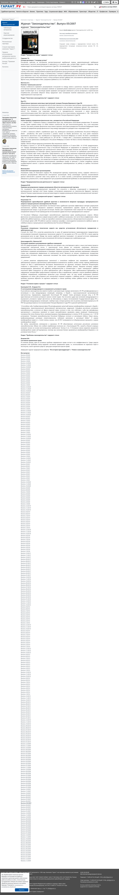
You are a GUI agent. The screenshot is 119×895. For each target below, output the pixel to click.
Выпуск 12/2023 (26, 410)
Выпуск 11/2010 (26, 722)
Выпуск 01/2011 (26, 718)
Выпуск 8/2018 (25, 537)
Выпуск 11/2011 (26, 698)
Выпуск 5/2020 (25, 496)
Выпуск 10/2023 (26, 414)
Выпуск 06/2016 (26, 589)
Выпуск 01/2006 (26, 833)
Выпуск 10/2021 (26, 462)
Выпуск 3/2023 (25, 428)
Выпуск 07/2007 (26, 799)
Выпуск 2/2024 (25, 406)
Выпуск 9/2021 (25, 464)
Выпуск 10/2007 (26, 793)
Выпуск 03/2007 (26, 807)
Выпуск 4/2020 (25, 498)
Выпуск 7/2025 (25, 373)
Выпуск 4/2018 (25, 545)
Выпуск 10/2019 (26, 510)
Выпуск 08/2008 (26, 773)
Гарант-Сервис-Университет (36, 891)
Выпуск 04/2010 (26, 736)
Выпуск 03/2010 (26, 738)
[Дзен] (80, 2)
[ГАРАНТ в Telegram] (86, 2)
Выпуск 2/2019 (25, 525)
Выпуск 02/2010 (26, 740)
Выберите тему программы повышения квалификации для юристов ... (8, 172)
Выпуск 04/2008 (26, 781)
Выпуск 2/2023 (25, 430)
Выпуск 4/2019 (25, 521)
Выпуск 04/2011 (26, 712)
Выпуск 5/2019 (25, 519)
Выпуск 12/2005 (26, 835)
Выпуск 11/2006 (26, 815)
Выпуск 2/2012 (25, 692)
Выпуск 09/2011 (26, 702)
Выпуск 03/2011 (26, 714)
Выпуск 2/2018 (25, 549)
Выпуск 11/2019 (26, 508)
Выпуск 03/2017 (26, 571)
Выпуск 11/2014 (26, 627)
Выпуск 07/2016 (26, 587)
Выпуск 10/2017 (26, 557)
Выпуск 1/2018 (25, 551)
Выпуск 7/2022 (25, 444)
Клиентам (63, 2)
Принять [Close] (21, 890)
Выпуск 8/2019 (25, 514)
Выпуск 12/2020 (26, 482)
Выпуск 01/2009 (26, 765)
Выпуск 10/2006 (26, 817)
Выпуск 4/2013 (25, 664)
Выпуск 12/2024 (26, 387)
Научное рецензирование (9, 34)
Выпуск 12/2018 (26, 529)
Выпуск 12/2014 (26, 625)
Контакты (5, 67)
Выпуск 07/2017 (26, 563)
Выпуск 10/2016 (26, 581)
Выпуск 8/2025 (25, 371)
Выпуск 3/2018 (25, 547)
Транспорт (83, 11)
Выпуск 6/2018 (25, 541)
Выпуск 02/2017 (26, 573)
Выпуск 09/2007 (26, 795)
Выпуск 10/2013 (26, 652)
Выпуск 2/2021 (25, 478)
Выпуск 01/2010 (26, 742)
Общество (92, 11)
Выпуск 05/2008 (26, 779)
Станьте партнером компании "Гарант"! (8, 48)
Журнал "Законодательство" (8, 23)
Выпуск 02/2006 (26, 831)
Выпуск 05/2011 (26, 710)
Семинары (40, 2)
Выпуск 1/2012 (25, 694)
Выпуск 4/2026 (25, 355)
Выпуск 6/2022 (25, 446)
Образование (73, 11)
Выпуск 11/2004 (26, 860)
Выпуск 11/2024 (26, 389)
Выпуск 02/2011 (26, 716)
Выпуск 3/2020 (25, 500)
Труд (46, 11)
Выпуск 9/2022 (25, 440)
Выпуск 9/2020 (25, 488)
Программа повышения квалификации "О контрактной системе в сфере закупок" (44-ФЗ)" (9, 120)
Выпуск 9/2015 (25, 607)
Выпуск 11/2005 (26, 837)
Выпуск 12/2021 (26, 458)
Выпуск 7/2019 (25, 516)
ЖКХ (65, 11)
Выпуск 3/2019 (25, 523)
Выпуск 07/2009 (26, 753)
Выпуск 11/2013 (26, 650)
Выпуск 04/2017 (26, 569)
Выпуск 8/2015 (25, 609)
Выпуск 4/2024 (25, 403)
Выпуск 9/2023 (25, 416)
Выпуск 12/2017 (26, 553)
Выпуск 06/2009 (26, 755)
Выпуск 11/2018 (26, 531)
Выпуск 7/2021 (25, 468)
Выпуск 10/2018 (26, 533)
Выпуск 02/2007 (26, 809)
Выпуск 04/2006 (26, 827)
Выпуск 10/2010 (26, 724)
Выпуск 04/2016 (26, 593)
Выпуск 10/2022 (26, 438)
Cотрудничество (7, 38)
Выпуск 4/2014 (25, 640)
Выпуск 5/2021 (25, 472)
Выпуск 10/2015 (26, 605)
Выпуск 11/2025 (26, 365)
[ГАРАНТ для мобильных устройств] (75, 2)
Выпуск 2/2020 (25, 502)
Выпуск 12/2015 (26, 601)
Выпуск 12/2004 (26, 858)
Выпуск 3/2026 (25, 357)
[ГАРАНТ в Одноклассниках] (92, 2)
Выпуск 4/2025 (25, 379)
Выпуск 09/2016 (26, 583)
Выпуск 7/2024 (25, 397)
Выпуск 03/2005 (26, 853)
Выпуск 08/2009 (26, 751)
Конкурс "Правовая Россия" (8, 62)
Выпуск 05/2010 (26, 734)
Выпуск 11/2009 (26, 745)
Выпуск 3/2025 (25, 381)
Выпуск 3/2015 (25, 619)
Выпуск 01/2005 (26, 856)
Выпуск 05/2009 (26, 757)
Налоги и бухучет (22, 11)
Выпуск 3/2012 (25, 690)
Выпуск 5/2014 (25, 638)
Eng (114, 2)
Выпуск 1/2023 (25, 432)
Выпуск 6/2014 (25, 636)
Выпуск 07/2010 (26, 730)
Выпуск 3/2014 (25, 642)
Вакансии (13, 2)
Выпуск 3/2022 (25, 452)
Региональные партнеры (7, 43)
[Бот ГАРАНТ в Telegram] (89, 2)
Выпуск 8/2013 (25, 656)
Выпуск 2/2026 (25, 359)
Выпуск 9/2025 (25, 369)
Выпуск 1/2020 (25, 504)
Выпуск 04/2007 (26, 805)
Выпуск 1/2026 (25, 361)
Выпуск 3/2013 (25, 666)
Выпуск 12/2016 (26, 577)
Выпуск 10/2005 (26, 839)
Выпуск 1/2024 (25, 408)
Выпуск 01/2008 (26, 787)
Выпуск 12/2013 (26, 648)
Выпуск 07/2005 (26, 845)
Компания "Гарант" (8, 19)
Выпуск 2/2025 (25, 383)
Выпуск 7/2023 (25, 420)
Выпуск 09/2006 (26, 819)
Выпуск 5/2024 (25, 401)
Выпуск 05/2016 (26, 591)
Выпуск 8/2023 (25, 418)
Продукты (21, 2)
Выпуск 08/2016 (26, 585)
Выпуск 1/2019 (25, 527)
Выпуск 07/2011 (26, 706)
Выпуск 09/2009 (26, 749)
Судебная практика (8, 11)
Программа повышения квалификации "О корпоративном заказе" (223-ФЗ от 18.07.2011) (9, 151)
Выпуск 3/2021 (25, 476)
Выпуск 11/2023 (26, 412)
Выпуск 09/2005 (26, 841)
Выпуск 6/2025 (25, 375)
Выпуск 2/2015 (25, 621)
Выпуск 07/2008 (26, 775)
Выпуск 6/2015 (25, 613)
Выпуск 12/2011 (26, 696)
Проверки (112, 11)
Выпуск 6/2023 (25, 422)
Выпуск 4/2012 (25, 688)
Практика (39, 11)
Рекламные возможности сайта (89, 882)
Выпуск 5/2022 (25, 448)
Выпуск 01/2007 (26, 811)
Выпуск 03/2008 (26, 783)
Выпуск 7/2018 (25, 539)
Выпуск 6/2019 (25, 517)
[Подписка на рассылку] (72, 2)
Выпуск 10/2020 (26, 486)
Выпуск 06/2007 (26, 801)
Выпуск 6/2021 (25, 470)
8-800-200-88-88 (84, 872)
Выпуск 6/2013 (25, 660)
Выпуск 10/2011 (26, 700)
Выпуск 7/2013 (25, 658)
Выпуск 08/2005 (26, 843)
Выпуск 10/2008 (26, 769)
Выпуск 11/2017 (26, 555)
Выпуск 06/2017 (26, 565)
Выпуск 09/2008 (26, 771)
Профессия (103, 11)
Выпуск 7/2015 (25, 611)
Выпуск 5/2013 (25, 662)
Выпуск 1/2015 (25, 623)
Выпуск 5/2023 (25, 424)
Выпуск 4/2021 (25, 474)
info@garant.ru (51, 888)
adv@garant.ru (111, 880)
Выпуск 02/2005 (26, 855)
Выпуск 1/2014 (25, 646)
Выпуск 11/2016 (26, 579)
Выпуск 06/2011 (26, 708)
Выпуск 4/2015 (25, 617)
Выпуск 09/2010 (26, 726)
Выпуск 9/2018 (25, 535)
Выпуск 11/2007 (26, 791)
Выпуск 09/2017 (26, 559)
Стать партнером (52, 2)
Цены (28, 2)
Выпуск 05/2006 (26, 825)
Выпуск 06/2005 (26, 847)
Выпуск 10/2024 (26, 391)
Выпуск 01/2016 (26, 599)
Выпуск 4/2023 (25, 426)
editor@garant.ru (108, 877)
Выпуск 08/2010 (26, 728)
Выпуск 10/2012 (26, 676)
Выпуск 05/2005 (26, 849)
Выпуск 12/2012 (26, 672)
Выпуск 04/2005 (26, 851)
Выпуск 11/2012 (26, 674)
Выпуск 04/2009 (26, 759)
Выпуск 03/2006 (26, 829)
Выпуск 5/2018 (25, 543)
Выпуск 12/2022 (26, 434)
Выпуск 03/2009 (26, 761)
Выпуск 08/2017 (26, 561)
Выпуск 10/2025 (26, 367)
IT (97, 11)
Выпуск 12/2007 (26, 789)
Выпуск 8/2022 (25, 442)
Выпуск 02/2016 (26, 597)
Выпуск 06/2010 (26, 732)
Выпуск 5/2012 (25, 686)
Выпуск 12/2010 (26, 720)
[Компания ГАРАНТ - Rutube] (95, 2)
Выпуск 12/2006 (26, 813)
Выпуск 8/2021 (25, 466)
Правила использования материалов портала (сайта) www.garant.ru (9, 55)
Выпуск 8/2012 (25, 680)
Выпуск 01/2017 (26, 575)
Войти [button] (106, 2)
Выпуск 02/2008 (26, 785)
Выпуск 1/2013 (25, 670)
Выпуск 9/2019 (25, 512)
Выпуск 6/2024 (25, 399)
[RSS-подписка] (98, 2)
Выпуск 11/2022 (26, 436)
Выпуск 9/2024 (25, 393)
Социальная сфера (56, 11)
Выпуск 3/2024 (25, 404)
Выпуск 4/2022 (25, 450)
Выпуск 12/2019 (26, 506)
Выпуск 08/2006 (26, 821)
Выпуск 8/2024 (25, 395)
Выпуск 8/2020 (25, 490)
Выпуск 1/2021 (25, 480)
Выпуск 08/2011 (26, 704)
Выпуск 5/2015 (25, 615)
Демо (34, 2)
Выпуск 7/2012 (25, 682)
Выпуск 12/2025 (26, 363)
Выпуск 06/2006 (26, 823)
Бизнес (32, 11)
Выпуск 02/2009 (26, 763)
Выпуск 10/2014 (26, 629)
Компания (4, 2)
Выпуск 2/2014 (25, 644)
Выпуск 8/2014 (25, 632)
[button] (108, 7)
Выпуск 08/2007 (26, 797)
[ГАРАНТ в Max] (83, 2)
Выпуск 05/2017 (26, 567)
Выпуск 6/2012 (25, 684)
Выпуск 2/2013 (25, 668)
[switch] (24, 7)
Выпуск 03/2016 (26, 595)
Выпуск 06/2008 (26, 777)
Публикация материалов (7, 29)
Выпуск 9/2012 (25, 678)
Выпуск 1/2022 (25, 456)
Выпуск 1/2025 (25, 385)
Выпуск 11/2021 (26, 460)
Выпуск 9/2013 (25, 654)
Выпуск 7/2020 (25, 492)
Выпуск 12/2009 (26, 743)
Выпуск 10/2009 (26, 747)
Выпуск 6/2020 (25, 494)
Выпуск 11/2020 (26, 484)
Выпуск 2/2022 (25, 454)
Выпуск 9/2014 (25, 630)
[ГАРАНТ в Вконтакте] (78, 2)
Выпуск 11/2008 (26, 767)
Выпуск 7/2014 (25, 634)
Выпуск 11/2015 (26, 603)
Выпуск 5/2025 (25, 377)
